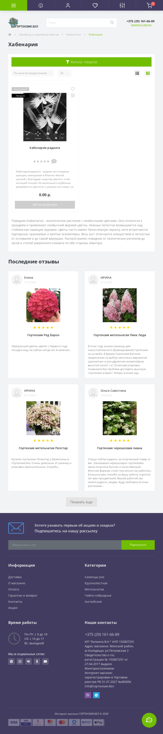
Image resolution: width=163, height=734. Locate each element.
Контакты (15, 602)
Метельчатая (94, 589)
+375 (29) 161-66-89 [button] (102, 634)
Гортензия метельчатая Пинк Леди (120, 335)
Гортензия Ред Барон (43, 335)
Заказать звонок (141, 25)
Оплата (13, 589)
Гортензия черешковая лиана (119, 448)
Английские (93, 602)
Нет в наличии (45, 205)
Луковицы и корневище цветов (39, 34)
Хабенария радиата (45, 148)
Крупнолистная (96, 583)
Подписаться (138, 545)
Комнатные (73, 34)
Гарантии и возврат (23, 595)
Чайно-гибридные (98, 595)
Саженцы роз (94, 577)
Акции (12, 608)
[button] (68, 5)
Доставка (15, 577)
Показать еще (81, 502)
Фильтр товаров (81, 62)
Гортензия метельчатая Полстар (43, 448)
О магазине (16, 583)
